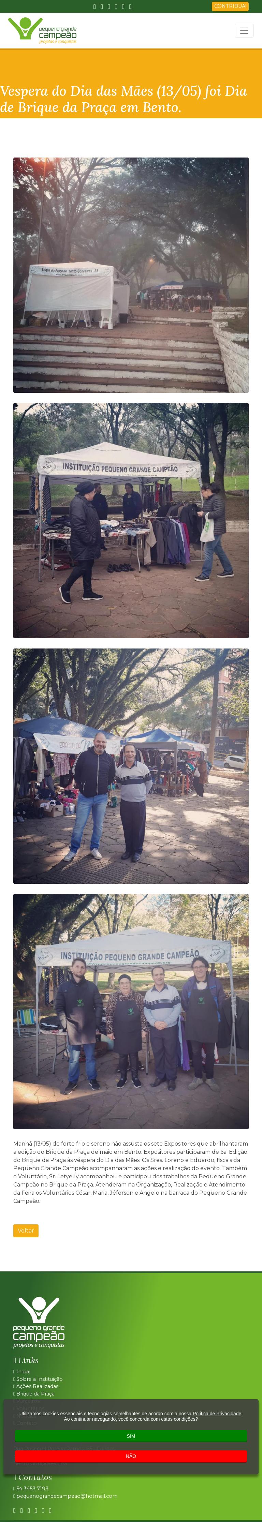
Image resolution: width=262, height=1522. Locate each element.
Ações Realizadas (35, 1386)
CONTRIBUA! (230, 6)
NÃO (131, 1456)
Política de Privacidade (217, 1413)
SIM (131, 1436)
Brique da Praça (34, 1394)
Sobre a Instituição (38, 1379)
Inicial (21, 1372)
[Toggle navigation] (244, 31)
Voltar (26, 1230)
